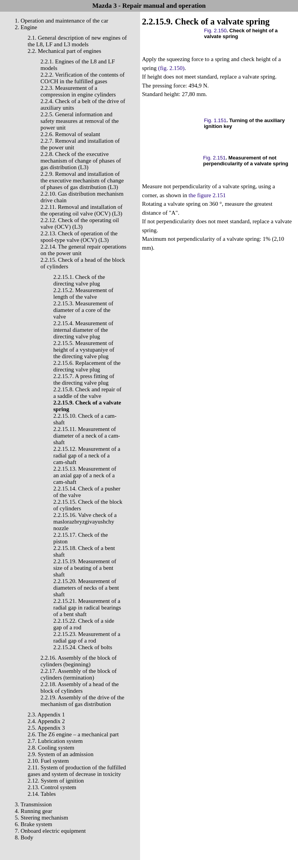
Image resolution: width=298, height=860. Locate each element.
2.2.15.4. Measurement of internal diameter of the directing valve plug (83, 330)
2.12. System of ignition (56, 781)
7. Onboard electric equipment (50, 831)
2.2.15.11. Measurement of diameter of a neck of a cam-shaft (86, 435)
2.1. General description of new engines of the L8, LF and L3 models (77, 41)
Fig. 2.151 (214, 158)
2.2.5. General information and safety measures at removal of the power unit (79, 121)
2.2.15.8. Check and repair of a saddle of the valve (87, 392)
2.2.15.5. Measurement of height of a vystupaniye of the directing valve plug (83, 349)
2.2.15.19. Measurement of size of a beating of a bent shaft (84, 568)
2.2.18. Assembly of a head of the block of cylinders (79, 687)
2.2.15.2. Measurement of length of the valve (83, 293)
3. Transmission (33, 804)
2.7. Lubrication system (55, 741)
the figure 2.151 (207, 195)
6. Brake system (33, 824)
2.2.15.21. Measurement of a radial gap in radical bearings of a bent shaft (87, 607)
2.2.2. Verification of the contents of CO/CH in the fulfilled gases (82, 78)
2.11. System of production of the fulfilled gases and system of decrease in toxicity (77, 770)
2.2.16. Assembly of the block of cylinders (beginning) (78, 661)
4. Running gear (33, 811)
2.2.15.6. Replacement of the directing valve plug (87, 366)
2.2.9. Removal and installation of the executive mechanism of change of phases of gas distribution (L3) (82, 180)
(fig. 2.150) (171, 68)
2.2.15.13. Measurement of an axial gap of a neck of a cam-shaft (84, 475)
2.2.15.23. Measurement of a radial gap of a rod (86, 637)
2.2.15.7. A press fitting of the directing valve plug (83, 379)
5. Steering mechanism (41, 817)
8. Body (24, 837)
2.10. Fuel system (48, 761)
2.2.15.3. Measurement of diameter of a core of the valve (83, 310)
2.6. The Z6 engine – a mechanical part (73, 734)
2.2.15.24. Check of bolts (82, 647)
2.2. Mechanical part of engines (64, 51)
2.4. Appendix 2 (46, 721)
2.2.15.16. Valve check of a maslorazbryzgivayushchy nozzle (85, 521)
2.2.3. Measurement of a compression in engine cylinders (78, 91)
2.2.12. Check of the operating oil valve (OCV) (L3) (79, 223)
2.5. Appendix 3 (46, 728)
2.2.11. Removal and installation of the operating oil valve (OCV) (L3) (81, 210)
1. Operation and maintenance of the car (61, 21)
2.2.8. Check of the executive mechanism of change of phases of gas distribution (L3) (80, 160)
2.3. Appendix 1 (46, 714)
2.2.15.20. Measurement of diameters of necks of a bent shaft (86, 587)
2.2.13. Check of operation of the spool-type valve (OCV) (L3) (78, 236)
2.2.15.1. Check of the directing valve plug (79, 280)
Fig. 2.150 (215, 30)
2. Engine (26, 27)
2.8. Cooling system (51, 747)
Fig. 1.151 (215, 120)
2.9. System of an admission (60, 754)
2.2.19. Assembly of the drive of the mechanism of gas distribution (82, 700)
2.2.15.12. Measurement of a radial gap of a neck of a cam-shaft (86, 455)
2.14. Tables (42, 794)
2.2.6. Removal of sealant (70, 134)
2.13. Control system (52, 787)
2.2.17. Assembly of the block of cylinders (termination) (78, 674)
